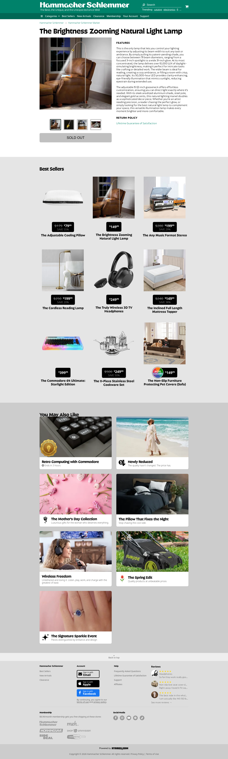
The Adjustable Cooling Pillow (63, 235)
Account (81, 665)
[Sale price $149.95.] (113, 227)
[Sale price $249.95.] (113, 299)
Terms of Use (152, 754)
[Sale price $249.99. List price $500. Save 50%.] (114, 373)
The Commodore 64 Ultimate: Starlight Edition (63, 382)
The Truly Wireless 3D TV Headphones (114, 309)
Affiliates (118, 684)
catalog (158, 9)
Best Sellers (68, 16)
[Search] (143, 4)
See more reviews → (161, 702)
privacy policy (99, 702)
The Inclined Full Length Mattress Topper (164, 309)
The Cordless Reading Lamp (63, 308)
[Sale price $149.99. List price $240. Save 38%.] (165, 300)
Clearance (98, 16)
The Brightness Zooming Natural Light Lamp (114, 236)
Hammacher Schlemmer (52, 22)
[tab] (55, 124)
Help (116, 665)
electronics (169, 9)
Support (144, 16)
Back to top (114, 657)
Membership (114, 16)
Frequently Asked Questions (127, 671)
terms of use (83, 702)
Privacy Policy (137, 754)
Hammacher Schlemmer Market (84, 22)
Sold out (76, 138)
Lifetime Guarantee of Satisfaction (136, 123)
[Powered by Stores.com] (114, 749)
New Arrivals (84, 16)
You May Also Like (59, 414)
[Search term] (161, 4)
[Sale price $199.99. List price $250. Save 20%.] (63, 300)
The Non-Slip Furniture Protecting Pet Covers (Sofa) (165, 382)
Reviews (156, 666)
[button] (42, 16)
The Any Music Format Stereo (165, 235)
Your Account (130, 16)
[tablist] (76, 125)
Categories (52, 16)
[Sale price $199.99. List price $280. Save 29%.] (165, 227)
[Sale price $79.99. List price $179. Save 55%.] (63, 227)
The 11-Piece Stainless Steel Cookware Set (114, 382)
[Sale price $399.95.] (63, 372)
